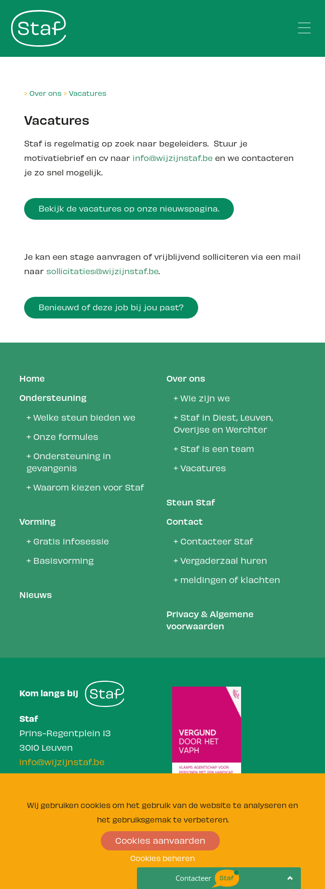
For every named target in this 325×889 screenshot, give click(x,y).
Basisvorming (63, 560)
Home (32, 378)
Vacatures (88, 92)
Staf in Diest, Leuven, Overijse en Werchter (223, 423)
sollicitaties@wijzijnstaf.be (102, 270)
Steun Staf (190, 501)
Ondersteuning (52, 397)
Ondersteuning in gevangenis (69, 461)
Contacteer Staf (216, 540)
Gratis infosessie (71, 540)
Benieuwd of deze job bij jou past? (111, 306)
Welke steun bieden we (84, 417)
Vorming (37, 521)
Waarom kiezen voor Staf (88, 486)
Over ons (45, 92)
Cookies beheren (162, 857)
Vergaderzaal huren (223, 560)
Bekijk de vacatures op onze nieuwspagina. (129, 207)
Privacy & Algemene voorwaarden (210, 619)
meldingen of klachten (230, 579)
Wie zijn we (205, 397)
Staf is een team (217, 448)
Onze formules (65, 436)
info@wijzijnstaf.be (173, 157)
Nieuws (35, 594)
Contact (184, 521)
